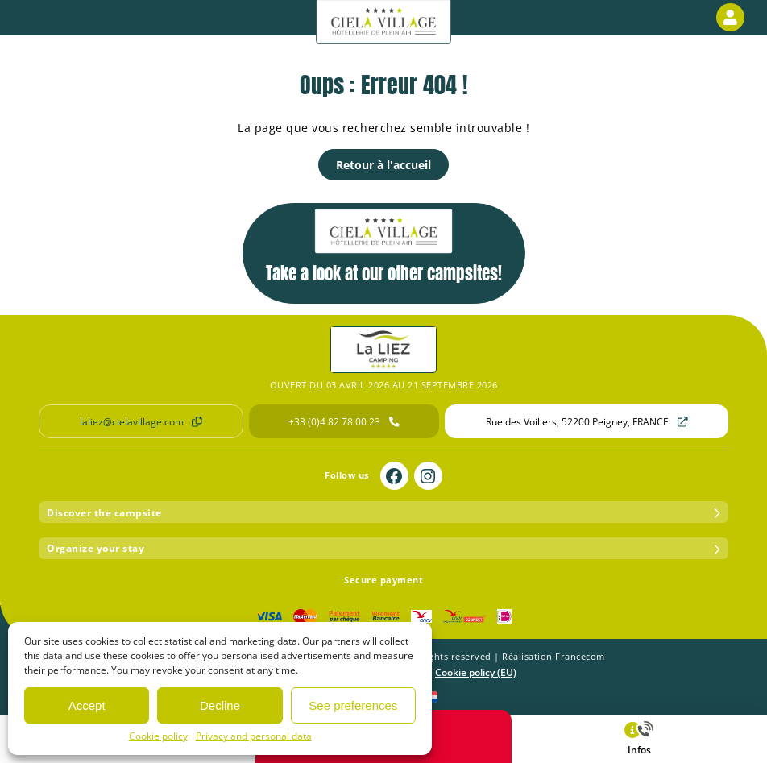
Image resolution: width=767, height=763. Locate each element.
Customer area (733, 17)
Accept (87, 705)
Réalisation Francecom (553, 656)
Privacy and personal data (254, 736)
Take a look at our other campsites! (384, 247)
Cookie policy (158, 736)
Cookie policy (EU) (475, 672)
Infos (638, 738)
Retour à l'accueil (383, 164)
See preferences (353, 705)
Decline (220, 705)
